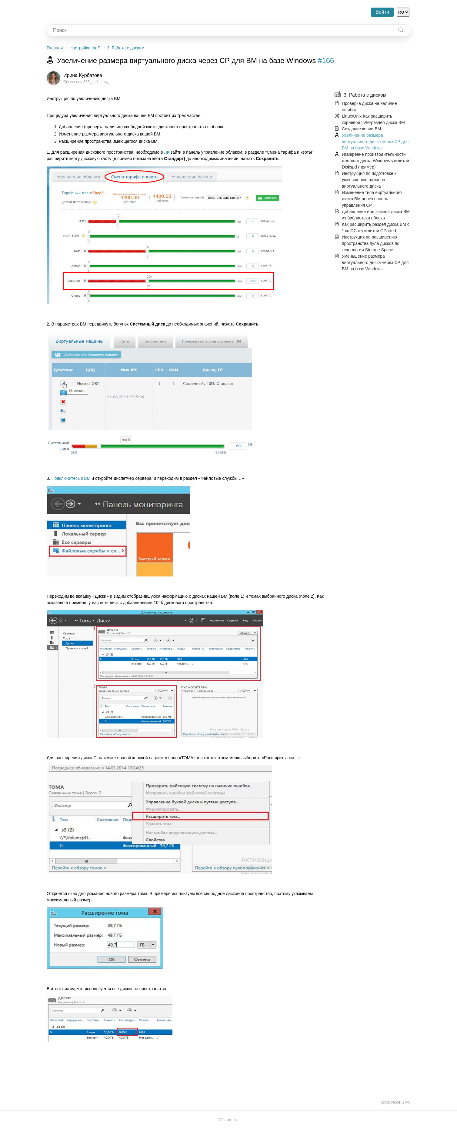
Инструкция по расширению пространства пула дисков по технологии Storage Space (370, 243)
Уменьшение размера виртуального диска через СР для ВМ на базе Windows (375, 262)
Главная (55, 47)
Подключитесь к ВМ (71, 478)
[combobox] (219, 30)
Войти (382, 12)
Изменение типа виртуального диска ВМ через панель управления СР (372, 199)
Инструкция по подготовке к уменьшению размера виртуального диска (369, 180)
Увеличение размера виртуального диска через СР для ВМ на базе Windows (375, 141)
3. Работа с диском (125, 47)
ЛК (166, 152)
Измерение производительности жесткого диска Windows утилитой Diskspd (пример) (375, 160)
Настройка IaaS (84, 47)
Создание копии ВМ (361, 128)
